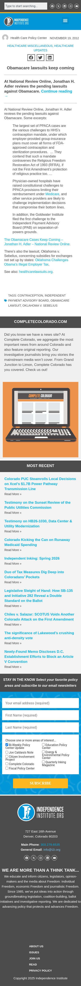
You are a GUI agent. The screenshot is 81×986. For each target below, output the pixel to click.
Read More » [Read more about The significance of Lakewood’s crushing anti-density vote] (12, 643)
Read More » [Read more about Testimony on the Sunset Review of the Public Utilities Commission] (12, 512)
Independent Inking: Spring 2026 (32, 558)
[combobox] (25, 6)
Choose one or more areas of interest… (30, 740)
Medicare (52, 194)
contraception (30, 295)
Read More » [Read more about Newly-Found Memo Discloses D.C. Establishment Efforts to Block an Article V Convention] (12, 667)
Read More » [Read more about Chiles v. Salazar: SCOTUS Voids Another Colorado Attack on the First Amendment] (12, 624)
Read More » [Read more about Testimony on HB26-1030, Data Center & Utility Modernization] (12, 531)
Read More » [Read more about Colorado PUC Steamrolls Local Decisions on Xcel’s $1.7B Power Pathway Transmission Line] (12, 494)
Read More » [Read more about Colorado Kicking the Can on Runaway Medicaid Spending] (12, 550)
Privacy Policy (40, 970)
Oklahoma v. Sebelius (39, 305)
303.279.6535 (50, 844)
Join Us (34, 958)
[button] (65, 20)
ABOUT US (36, 946)
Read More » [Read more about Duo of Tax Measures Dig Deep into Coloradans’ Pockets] (12, 582)
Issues (34, 952)
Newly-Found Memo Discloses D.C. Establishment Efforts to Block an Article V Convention (38, 657)
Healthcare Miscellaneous (30, 46)
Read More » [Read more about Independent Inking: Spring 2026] (12, 563)
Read (33, 964)
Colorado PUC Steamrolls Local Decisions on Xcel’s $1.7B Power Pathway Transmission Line (40, 484)
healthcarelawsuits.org (35, 272)
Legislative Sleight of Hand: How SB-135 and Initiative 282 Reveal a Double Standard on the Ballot (38, 596)
